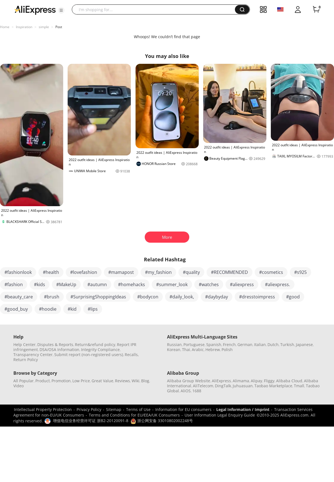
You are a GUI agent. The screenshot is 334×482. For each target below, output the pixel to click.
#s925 (300, 272)
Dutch (273, 344)
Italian (260, 344)
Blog (145, 380)
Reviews (122, 380)
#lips (93, 309)
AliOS (186, 390)
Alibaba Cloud (289, 380)
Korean (173, 349)
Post (58, 27)
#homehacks (131, 284)
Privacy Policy (89, 409)
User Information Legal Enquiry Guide (220, 415)
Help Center (24, 344)
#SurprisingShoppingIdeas (98, 297)
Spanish (213, 344)
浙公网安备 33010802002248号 (162, 420)
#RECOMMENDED (229, 272)
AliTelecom (203, 385)
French (229, 344)
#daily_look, (182, 297)
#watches (209, 284)
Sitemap (113, 409)
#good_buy (16, 309)
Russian (174, 344)
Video (18, 385)
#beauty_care (18, 297)
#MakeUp (66, 284)
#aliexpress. (277, 284)
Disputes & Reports (55, 344)
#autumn (97, 284)
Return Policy (25, 359)
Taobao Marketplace (273, 385)
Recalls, (132, 354)
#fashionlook (18, 272)
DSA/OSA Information (59, 349)
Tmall (299, 385)
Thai (186, 349)
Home (4, 27)
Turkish (287, 344)
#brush (51, 297)
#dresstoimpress (257, 297)
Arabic (198, 349)
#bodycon (147, 297)
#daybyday (216, 297)
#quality (191, 272)
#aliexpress (242, 284)
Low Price (81, 380)
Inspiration (24, 27)
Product (42, 380)
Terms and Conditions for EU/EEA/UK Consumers (134, 415)
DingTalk (223, 385)
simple (44, 27)
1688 (196, 390)
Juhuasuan (243, 385)
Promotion (61, 380)
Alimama (241, 380)
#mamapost (121, 272)
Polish (227, 349)
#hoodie (48, 309)
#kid (72, 309)
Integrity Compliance (100, 349)
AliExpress (221, 380)
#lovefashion (83, 272)
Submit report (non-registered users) (88, 354)
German (244, 344)
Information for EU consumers (183, 409)
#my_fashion (158, 272)
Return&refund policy (95, 344)
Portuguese (194, 344)
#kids (39, 284)
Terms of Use (138, 409)
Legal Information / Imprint (242, 409)
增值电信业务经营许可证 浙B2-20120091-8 (90, 420)
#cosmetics (271, 272)
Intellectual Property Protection (43, 409)
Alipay (256, 380)
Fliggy (269, 380)
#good (293, 297)
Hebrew (212, 349)
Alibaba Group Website (188, 380)
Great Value (102, 380)
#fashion (13, 284)
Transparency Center (33, 354)
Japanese (304, 344)
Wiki (135, 380)
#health (51, 272)
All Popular (23, 380)
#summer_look (172, 284)
